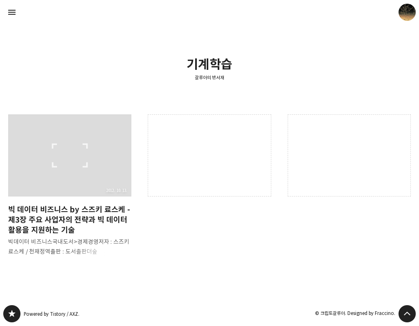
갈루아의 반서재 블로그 (12, 314)
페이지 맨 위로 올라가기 (407, 314)
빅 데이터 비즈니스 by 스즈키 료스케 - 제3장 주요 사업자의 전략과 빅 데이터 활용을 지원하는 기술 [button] (70, 191)
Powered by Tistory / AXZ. (51, 314)
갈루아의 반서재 (210, 77)
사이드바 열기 (12, 12)
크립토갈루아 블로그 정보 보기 (407, 12)
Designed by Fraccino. (371, 313)
